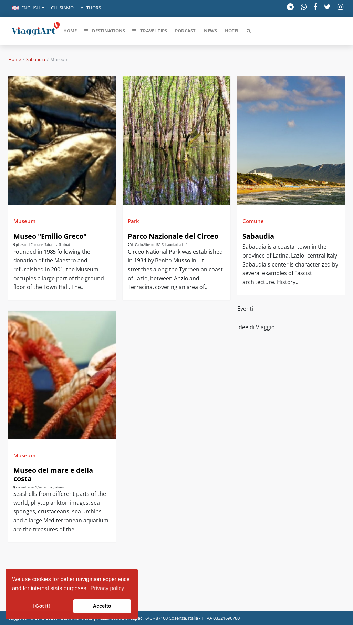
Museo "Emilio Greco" (49, 236)
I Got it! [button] (41, 606)
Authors (91, 7)
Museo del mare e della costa (53, 474)
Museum (24, 221)
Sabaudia (35, 59)
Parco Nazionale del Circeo (173, 236)
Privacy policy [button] (107, 588)
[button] (28, 8)
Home (14, 59)
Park (133, 221)
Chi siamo (62, 7)
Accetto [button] (102, 606)
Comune (253, 221)
